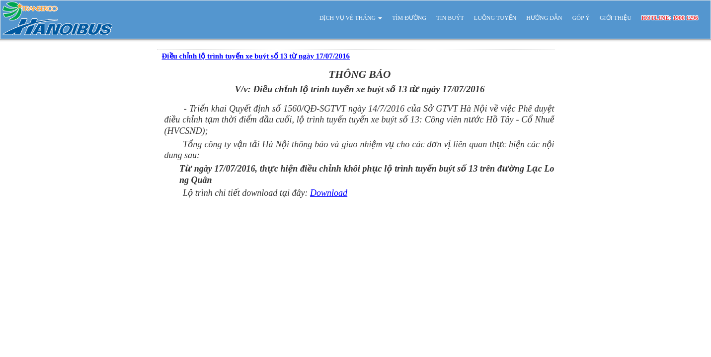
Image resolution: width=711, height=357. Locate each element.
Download (328, 193)
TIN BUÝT (450, 17)
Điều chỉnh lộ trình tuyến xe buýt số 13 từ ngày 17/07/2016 (256, 56)
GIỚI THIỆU (616, 17)
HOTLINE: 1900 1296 (669, 17)
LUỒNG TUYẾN (495, 17)
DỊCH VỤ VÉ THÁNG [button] (350, 17)
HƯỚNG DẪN (544, 17)
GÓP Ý (581, 17)
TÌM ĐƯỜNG (409, 17)
